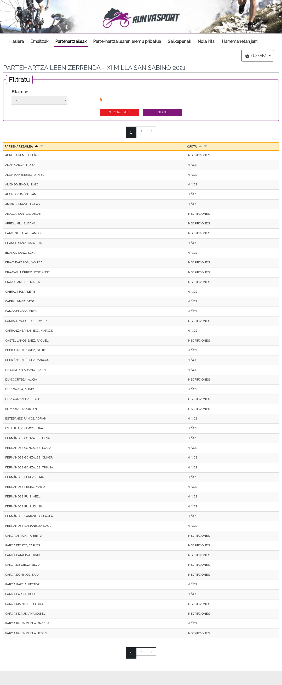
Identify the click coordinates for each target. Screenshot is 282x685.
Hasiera (16, 41)
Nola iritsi (206, 41)
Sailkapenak (179, 41)
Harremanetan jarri (240, 41)
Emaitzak (39, 41)
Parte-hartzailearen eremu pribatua (127, 41)
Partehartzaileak (71, 41)
